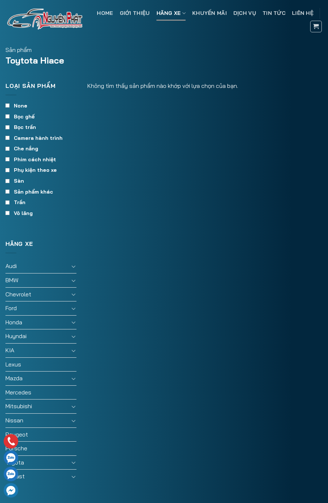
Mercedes (18, 392)
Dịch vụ (244, 13)
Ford (11, 308)
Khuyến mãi (209, 13)
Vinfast (15, 476)
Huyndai (16, 336)
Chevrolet (18, 294)
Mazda (14, 378)
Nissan (14, 420)
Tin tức (273, 13)
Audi (11, 265)
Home (105, 13)
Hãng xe (171, 13)
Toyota (14, 462)
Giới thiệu (135, 13)
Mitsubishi (18, 406)
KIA (9, 350)
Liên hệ (302, 13)
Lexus (13, 364)
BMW (12, 280)
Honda (13, 322)
